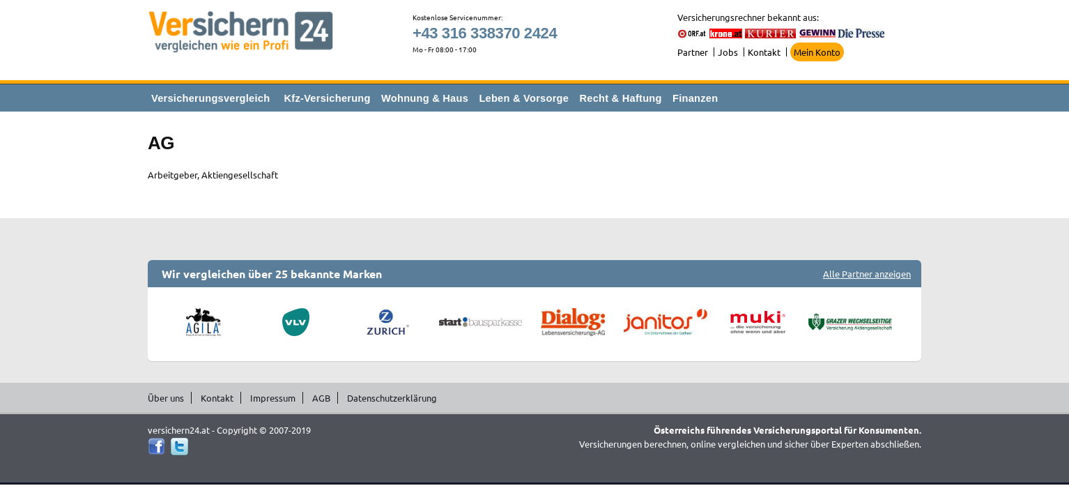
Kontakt (764, 52)
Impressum (272, 398)
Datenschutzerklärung (392, 398)
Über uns (166, 398)
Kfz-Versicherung (327, 98)
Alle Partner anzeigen (867, 274)
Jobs (728, 52)
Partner (692, 52)
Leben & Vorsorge (524, 98)
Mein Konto (817, 52)
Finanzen (695, 98)
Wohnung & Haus (424, 98)
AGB (321, 398)
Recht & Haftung (620, 98)
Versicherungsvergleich (210, 98)
